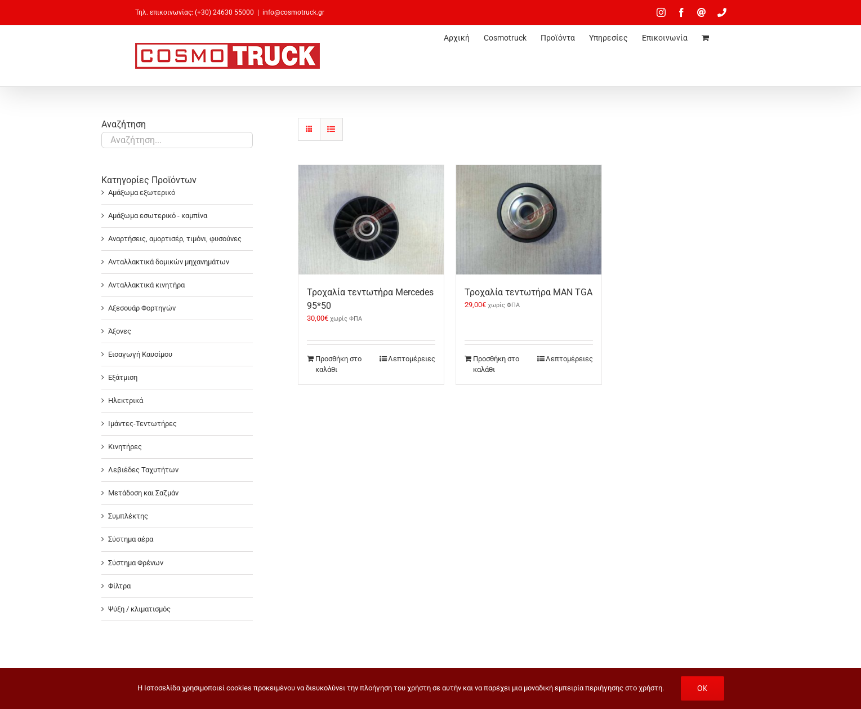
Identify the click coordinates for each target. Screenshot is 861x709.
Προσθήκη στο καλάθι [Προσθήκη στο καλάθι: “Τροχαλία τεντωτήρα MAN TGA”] (496, 364)
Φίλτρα (119, 586)
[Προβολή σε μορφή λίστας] (331, 129)
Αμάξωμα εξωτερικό (141, 192)
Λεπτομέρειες (411, 358)
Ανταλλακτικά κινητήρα (146, 285)
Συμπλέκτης (128, 516)
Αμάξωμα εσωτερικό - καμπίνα (157, 215)
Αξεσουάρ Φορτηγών (142, 308)
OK (702, 688)
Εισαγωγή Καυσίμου (140, 354)
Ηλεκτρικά (125, 400)
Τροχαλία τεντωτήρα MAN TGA (528, 292)
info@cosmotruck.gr (293, 12)
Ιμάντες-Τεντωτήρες (142, 423)
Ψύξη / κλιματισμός (139, 609)
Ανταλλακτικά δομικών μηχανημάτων (168, 262)
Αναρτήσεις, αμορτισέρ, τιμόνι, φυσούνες (175, 238)
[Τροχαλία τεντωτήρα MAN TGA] (528, 219)
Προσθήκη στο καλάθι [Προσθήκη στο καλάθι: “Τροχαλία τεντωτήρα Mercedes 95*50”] (338, 364)
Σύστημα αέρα (130, 539)
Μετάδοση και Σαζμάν (143, 493)
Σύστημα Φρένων (135, 563)
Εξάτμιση (122, 377)
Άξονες (119, 331)
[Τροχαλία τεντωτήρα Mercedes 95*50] (371, 219)
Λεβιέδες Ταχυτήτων (143, 470)
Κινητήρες (125, 446)
